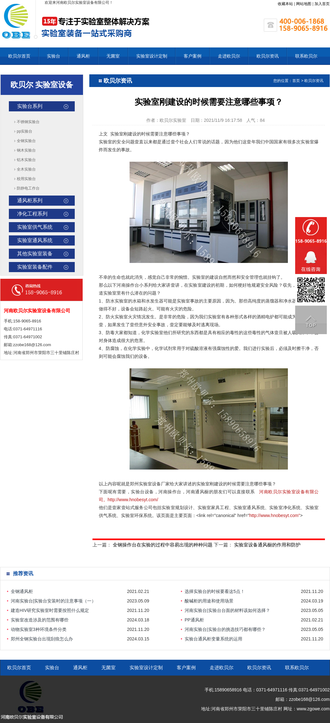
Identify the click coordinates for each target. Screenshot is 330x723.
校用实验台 (26, 179)
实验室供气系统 (35, 227)
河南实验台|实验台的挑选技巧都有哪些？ (225, 629)
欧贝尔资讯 (268, 56)
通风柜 (83, 56)
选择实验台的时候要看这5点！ (215, 591)
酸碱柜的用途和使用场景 (209, 600)
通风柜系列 (29, 200)
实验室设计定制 (151, 56)
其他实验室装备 (35, 253)
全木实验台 (26, 169)
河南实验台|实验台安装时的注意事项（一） (53, 600)
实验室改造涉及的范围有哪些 (39, 619)
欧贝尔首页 (19, 56)
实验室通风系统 (35, 240)
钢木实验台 (26, 150)
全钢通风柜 (22, 591)
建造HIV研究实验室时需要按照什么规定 (50, 610)
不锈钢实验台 (28, 122)
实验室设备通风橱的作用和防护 (267, 544)
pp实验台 (24, 131)
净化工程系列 (32, 213)
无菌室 (113, 56)
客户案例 (192, 56)
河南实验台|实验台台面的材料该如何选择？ (227, 610)
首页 (296, 80)
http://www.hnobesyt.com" (274, 515)
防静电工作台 (28, 188)
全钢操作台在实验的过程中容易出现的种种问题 (163, 544)
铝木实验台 (26, 160)
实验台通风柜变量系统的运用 (213, 638)
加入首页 (322, 4)
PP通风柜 (194, 619)
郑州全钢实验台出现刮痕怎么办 (42, 638)
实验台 (53, 56)
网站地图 (303, 4)
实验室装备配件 (35, 267)
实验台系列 (29, 106)
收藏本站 (285, 4)
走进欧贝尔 (229, 56)
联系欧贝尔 (306, 56)
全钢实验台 (26, 141)
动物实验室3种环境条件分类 (39, 629)
